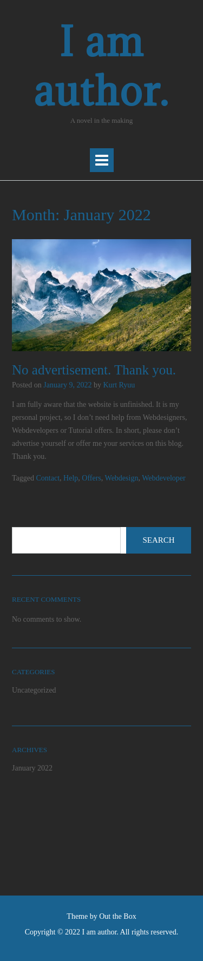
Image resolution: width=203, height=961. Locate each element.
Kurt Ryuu (119, 385)
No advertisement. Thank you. (94, 370)
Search (158, 540)
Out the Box (117, 916)
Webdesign (122, 478)
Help (70, 478)
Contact (48, 478)
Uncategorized (34, 690)
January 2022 (32, 768)
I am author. (101, 66)
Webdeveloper (164, 478)
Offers (91, 478)
